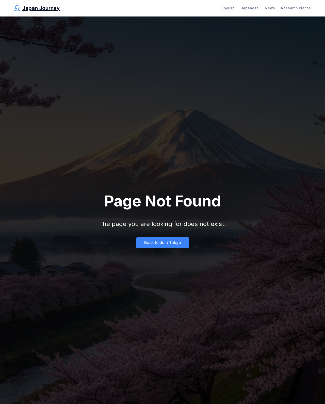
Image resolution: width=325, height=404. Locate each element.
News (270, 8)
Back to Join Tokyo (162, 242)
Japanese (250, 8)
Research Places (296, 8)
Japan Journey (41, 8)
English (228, 8)
